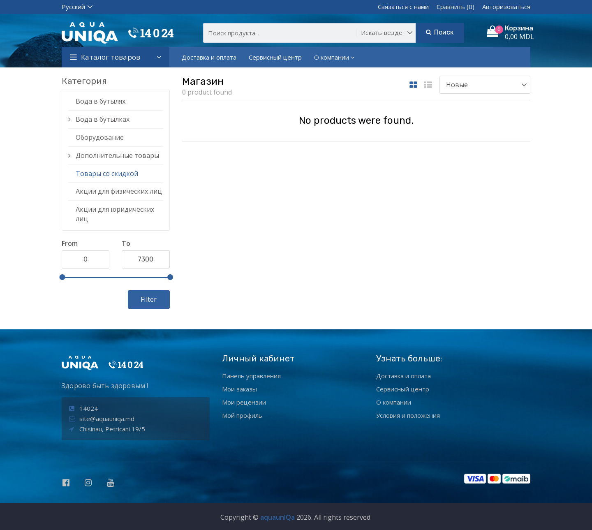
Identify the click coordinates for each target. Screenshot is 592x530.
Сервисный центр (275, 57)
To (126, 243)
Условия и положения (408, 415)
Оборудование (100, 137)
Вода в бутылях (100, 101)
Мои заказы (239, 389)
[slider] (62, 277)
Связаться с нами (403, 6)
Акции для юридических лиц (115, 214)
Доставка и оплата (209, 57)
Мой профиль (242, 415)
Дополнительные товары (117, 155)
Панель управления (251, 376)
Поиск (439, 32)
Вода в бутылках (103, 119)
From (70, 243)
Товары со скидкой (107, 173)
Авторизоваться (506, 6)
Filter (149, 299)
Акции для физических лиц (119, 191)
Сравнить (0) (455, 6)
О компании (334, 57)
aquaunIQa (277, 517)
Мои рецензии (244, 402)
